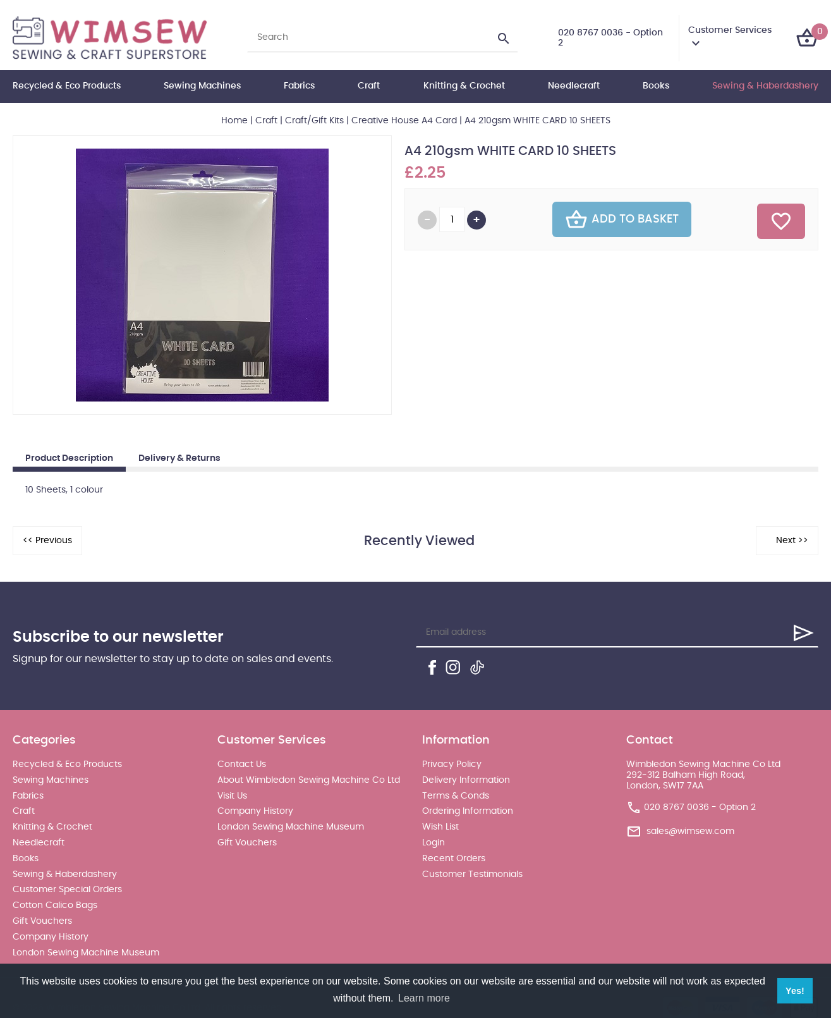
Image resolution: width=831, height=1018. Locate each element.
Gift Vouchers (42, 921)
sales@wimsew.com (690, 831)
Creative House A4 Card (404, 120)
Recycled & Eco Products (67, 86)
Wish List (440, 827)
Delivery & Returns (179, 458)
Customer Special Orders (67, 889)
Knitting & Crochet (464, 86)
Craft (369, 86)
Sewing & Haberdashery (765, 86)
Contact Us (241, 764)
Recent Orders (453, 858)
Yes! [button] (795, 991)
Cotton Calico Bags (55, 905)
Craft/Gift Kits (314, 120)
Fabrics (299, 86)
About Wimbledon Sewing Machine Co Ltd (308, 780)
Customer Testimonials (472, 874)
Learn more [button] (424, 998)
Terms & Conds (455, 796)
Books (656, 86)
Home (234, 120)
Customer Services (730, 30)
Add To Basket (622, 219)
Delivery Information (466, 780)
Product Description (69, 458)
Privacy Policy (452, 764)
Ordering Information (467, 811)
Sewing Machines (202, 86)
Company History (50, 937)
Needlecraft (574, 86)
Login (433, 842)
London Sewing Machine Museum (86, 952)
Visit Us (232, 796)
